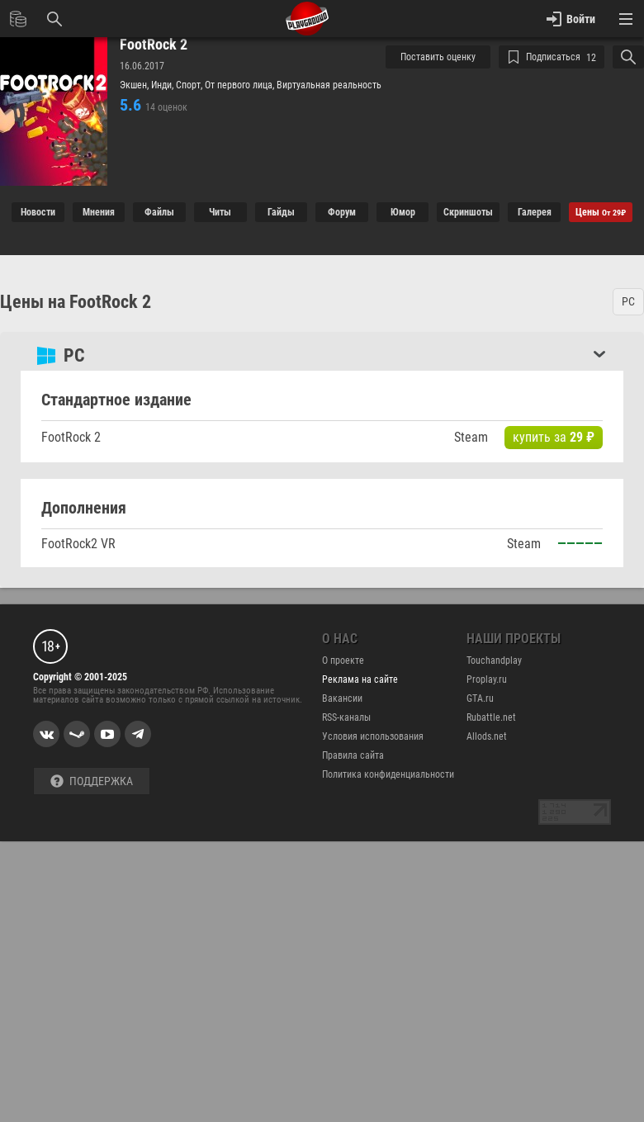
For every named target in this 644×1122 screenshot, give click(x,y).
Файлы (159, 212)
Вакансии (342, 698)
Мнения (99, 212)
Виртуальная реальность (329, 85)
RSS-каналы (346, 717)
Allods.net (486, 736)
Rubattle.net (491, 717)
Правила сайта (353, 755)
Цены (600, 212)
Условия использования (373, 736)
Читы (220, 212)
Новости (38, 212)
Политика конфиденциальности (388, 774)
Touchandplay (494, 660)
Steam (471, 437)
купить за (553, 437)
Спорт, (190, 85)
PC (628, 301)
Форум (342, 212)
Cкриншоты (468, 212)
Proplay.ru (486, 679)
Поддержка (91, 781)
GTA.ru (480, 698)
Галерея (535, 212)
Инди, (163, 85)
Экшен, (135, 85)
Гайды (281, 212)
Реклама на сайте (360, 679)
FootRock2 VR (78, 544)
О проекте (343, 660)
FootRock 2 (153, 44)
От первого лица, (241, 85)
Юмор (403, 212)
